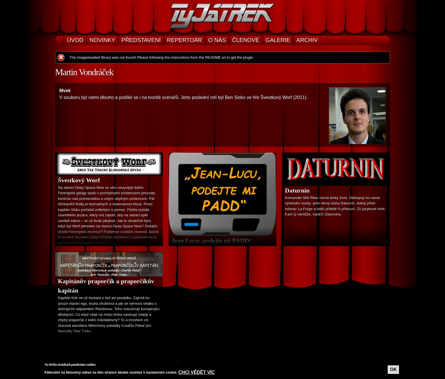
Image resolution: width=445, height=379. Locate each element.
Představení (141, 40)
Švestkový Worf (79, 180)
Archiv (307, 40)
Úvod (75, 40)
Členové (245, 40)
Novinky (102, 40)
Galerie (278, 40)
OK (393, 369)
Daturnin (297, 190)
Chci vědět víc (197, 372)
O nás (217, 40)
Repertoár (184, 40)
